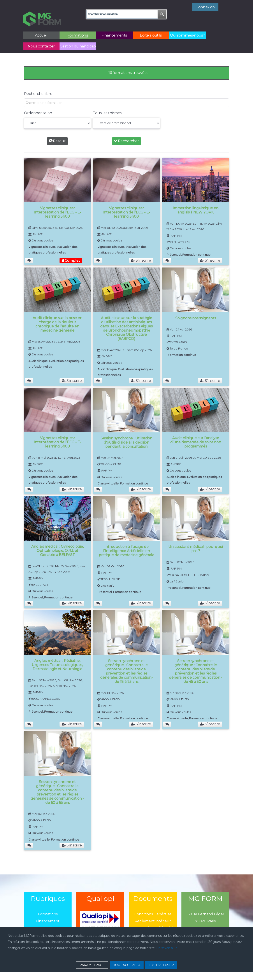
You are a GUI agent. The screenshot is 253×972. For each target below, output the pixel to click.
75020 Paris (205, 911)
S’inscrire (141, 251)
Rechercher (126, 131)
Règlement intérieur (153, 911)
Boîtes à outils (47, 925)
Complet (71, 251)
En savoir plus (166, 948)
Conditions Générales (152, 904)
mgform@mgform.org (205, 925)
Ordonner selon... (39, 103)
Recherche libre (38, 84)
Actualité (48, 918)
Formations (48, 904)
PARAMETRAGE (92, 965)
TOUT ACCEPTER (126, 965)
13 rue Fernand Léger (205, 904)
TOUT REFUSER (161, 965)
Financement (48, 911)
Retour (57, 131)
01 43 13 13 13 (205, 918)
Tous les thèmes (107, 103)
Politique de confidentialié (153, 918)
